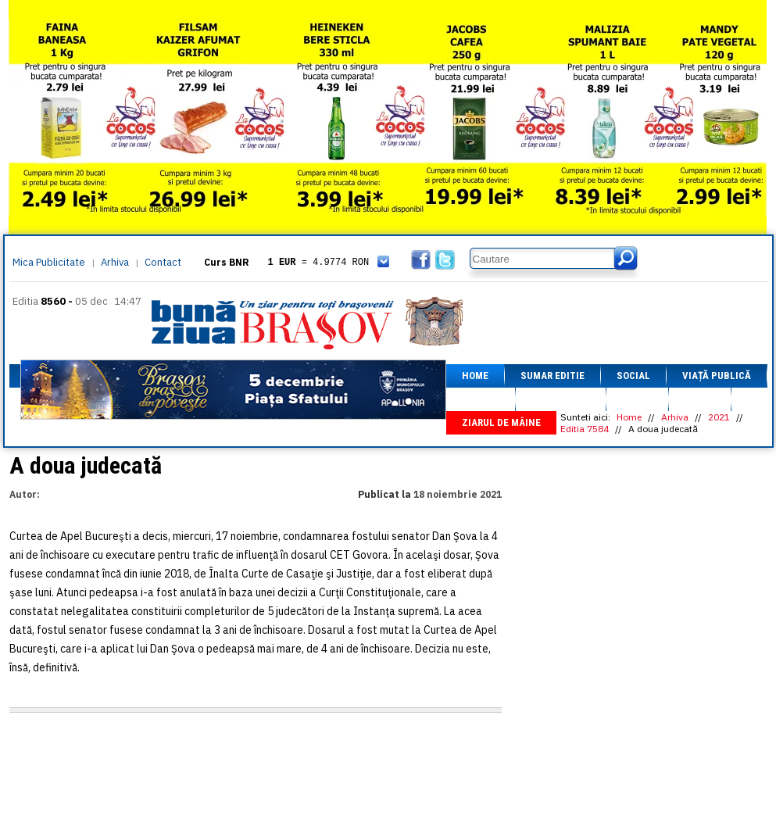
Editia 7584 (584, 429)
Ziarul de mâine (501, 422)
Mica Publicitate (49, 262)
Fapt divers (560, 399)
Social (633, 375)
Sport (637, 399)
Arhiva (115, 262)
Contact (163, 262)
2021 (719, 417)
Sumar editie (552, 375)
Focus (700, 399)
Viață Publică (716, 375)
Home (475, 375)
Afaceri (480, 399)
